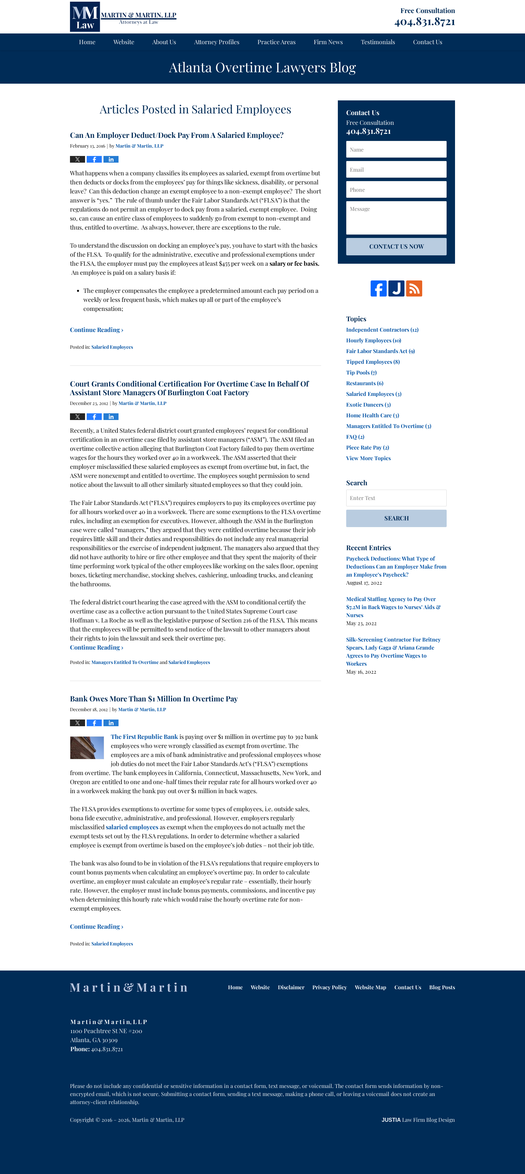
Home (87, 42)
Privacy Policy (329, 987)
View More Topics (368, 458)
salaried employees (132, 827)
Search (396, 518)
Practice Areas (276, 42)
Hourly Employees (373, 340)
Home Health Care (372, 415)
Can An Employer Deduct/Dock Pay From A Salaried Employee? (177, 135)
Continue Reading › (97, 330)
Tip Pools (361, 372)
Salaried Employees (112, 347)
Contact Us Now (396, 246)
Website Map (370, 987)
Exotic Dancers (368, 404)
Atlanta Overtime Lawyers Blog (123, 17)
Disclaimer (291, 987)
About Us (164, 42)
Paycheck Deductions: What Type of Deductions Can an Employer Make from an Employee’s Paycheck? (396, 566)
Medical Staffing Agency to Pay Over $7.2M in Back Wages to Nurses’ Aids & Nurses (393, 606)
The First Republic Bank (144, 737)
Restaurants (364, 383)
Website (124, 42)
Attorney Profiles (216, 42)
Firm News (328, 42)
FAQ (355, 436)
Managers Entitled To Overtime (125, 662)
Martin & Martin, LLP (158, 1119)
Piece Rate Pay (367, 447)
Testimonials (378, 42)
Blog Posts (442, 987)
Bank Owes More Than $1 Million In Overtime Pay (154, 698)
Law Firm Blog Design (418, 1119)
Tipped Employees (373, 361)
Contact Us (427, 42)
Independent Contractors (382, 329)
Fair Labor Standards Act (380, 350)
